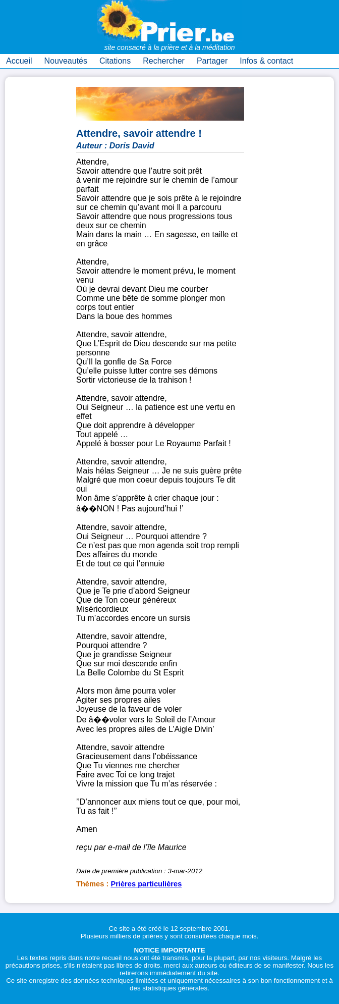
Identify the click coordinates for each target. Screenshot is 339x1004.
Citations (115, 61)
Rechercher (164, 61)
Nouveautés (65, 61)
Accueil (19, 61)
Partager (212, 61)
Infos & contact (266, 61)
